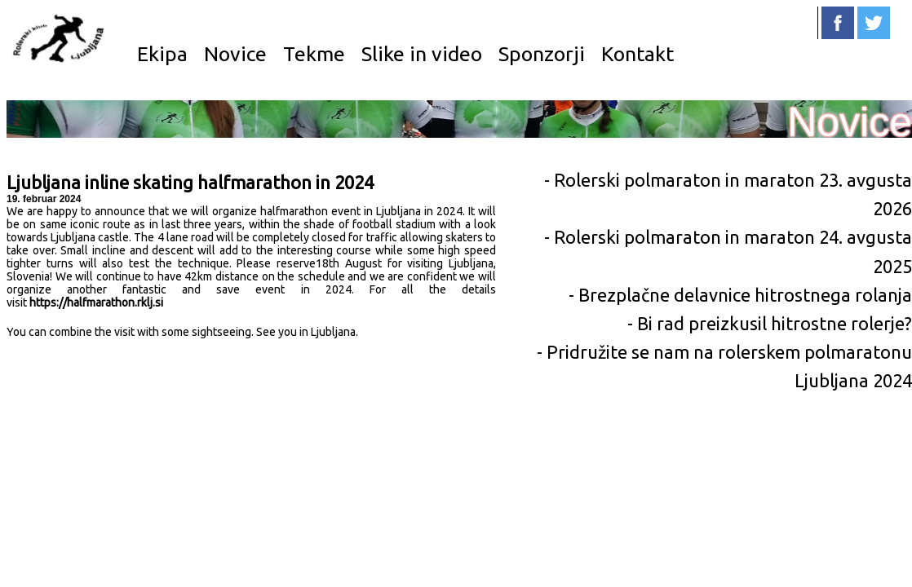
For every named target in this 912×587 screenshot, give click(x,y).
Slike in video (421, 53)
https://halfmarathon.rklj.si (96, 302)
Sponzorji (541, 53)
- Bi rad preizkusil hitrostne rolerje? (769, 323)
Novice (235, 53)
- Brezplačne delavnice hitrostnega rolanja (740, 295)
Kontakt (637, 53)
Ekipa (162, 53)
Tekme (314, 53)
